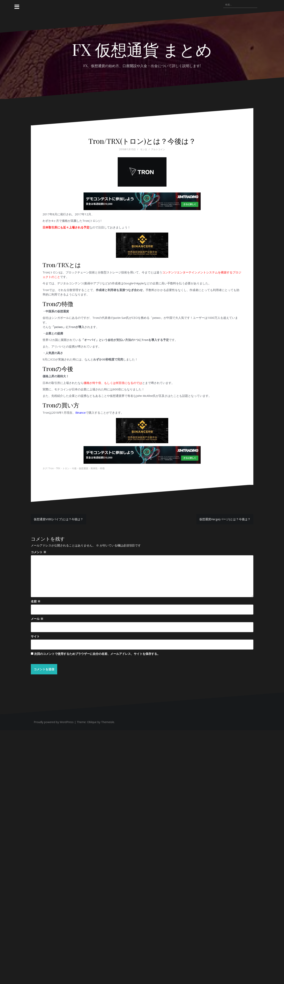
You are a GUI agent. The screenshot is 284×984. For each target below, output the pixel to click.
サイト (35, 636)
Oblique (92, 722)
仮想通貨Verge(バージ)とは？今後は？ (224, 519)
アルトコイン (158, 149)
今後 (74, 468)
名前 (35, 601)
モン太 (143, 149)
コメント (38, 552)
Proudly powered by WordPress (54, 722)
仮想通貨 (83, 468)
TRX (58, 468)
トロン (65, 468)
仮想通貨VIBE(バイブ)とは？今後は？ (58, 519)
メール (37, 619)
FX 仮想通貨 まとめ (142, 49)
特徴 (102, 468)
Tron (51, 468)
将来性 (94, 468)
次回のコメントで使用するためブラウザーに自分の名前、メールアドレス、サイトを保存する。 (97, 654)
